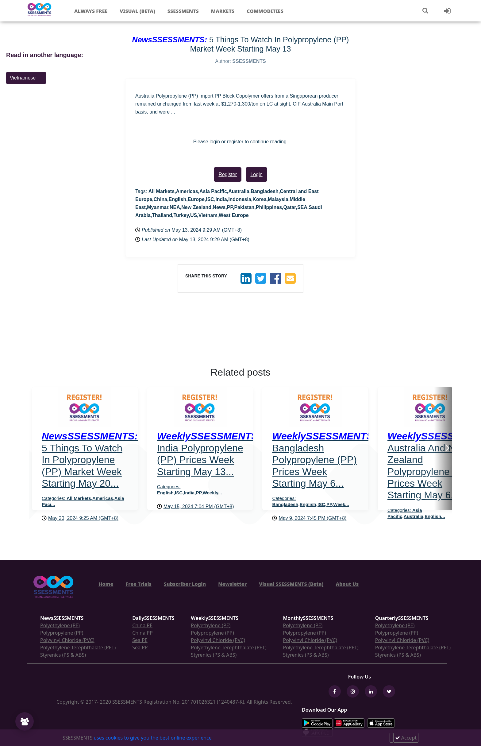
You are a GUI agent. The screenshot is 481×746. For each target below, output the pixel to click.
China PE (142, 625)
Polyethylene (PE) (60, 625)
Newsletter (232, 584)
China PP (142, 632)
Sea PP (140, 647)
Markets (222, 11)
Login (256, 174)
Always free (90, 11)
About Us (347, 584)
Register (227, 174)
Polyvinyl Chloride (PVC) (67, 640)
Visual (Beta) (137, 11)
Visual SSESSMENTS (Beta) (291, 584)
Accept (406, 737)
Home (105, 584)
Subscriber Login (185, 584)
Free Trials (138, 584)
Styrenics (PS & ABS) (63, 654)
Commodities (265, 11)
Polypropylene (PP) (61, 632)
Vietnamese (23, 77)
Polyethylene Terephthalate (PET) (78, 647)
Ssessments (183, 11)
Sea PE (140, 640)
